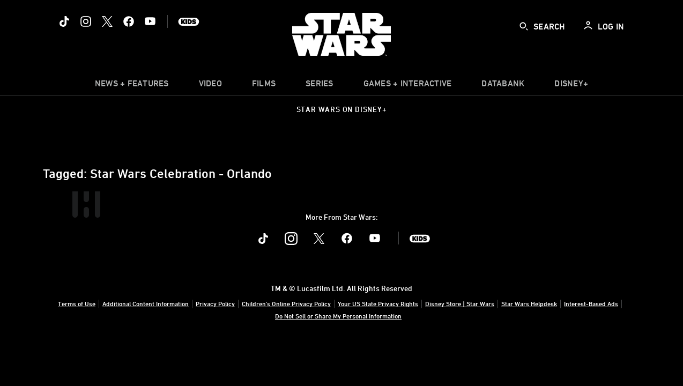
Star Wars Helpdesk (529, 303)
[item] (132, 86)
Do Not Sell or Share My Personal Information (338, 316)
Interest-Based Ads (591, 303)
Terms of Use (76, 303)
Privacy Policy (215, 303)
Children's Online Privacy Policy (286, 303)
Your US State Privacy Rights (378, 303)
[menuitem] (210, 86)
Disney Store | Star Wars (459, 303)
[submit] (523, 26)
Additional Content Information (145, 303)
